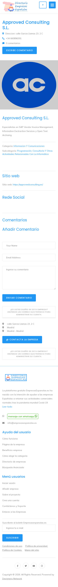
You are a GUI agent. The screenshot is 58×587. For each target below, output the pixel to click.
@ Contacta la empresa (22, 339)
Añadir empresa (10, 488)
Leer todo (7, 406)
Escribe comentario (19, 50)
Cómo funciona (10, 438)
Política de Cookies (12, 550)
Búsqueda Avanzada (13, 467)
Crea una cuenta (10, 500)
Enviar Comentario (19, 297)
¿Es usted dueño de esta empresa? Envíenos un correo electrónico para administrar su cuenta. (29, 312)
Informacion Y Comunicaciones (29, 146)
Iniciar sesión (8, 483)
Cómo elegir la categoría (14, 456)
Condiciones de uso (12, 546)
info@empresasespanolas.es (22, 423)
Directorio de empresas (14, 461)
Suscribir (12, 537)
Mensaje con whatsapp (22, 416)
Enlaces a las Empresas (14, 511)
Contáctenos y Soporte (14, 506)
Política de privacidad (36, 546)
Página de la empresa (13, 444)
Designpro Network (12, 578)
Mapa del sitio (32, 550)
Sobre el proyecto (11, 494)
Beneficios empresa (12, 450)
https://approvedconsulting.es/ (28, 184)
